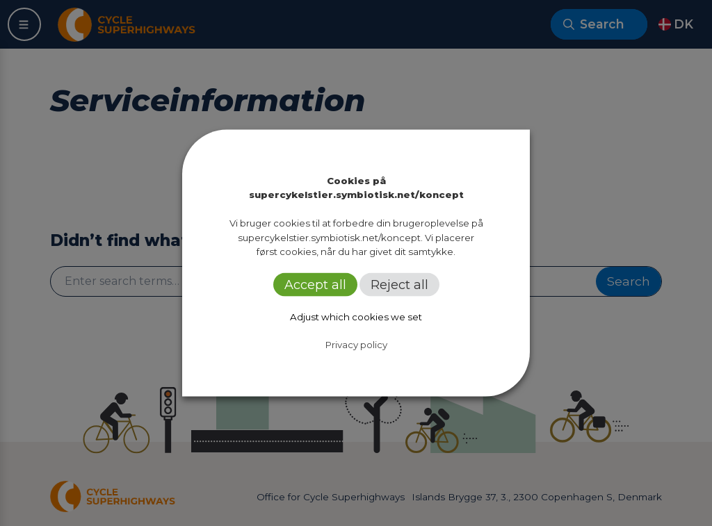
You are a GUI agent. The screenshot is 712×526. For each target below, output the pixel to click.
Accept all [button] (315, 285)
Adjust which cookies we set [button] (356, 316)
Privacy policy (356, 344)
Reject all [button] (399, 285)
